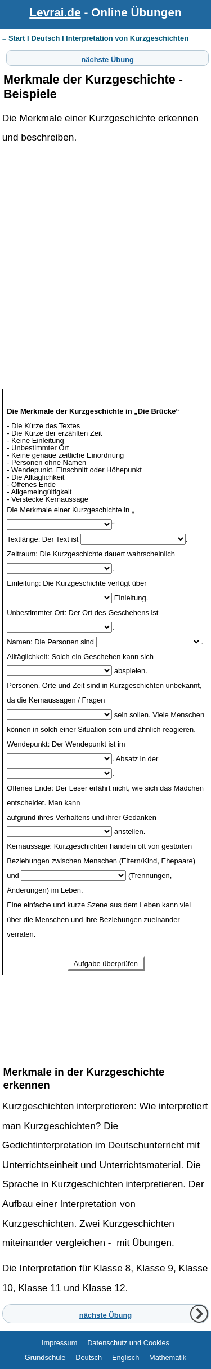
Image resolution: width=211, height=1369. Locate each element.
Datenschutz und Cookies (128, 1343)
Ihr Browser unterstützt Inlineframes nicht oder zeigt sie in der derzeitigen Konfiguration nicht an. (105, 713)
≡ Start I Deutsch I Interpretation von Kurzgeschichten (95, 38)
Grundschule (45, 1357)
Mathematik (167, 1357)
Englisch (125, 1357)
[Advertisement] (105, 279)
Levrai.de (54, 12)
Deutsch (88, 1357)
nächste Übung (107, 58)
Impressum (59, 1343)
